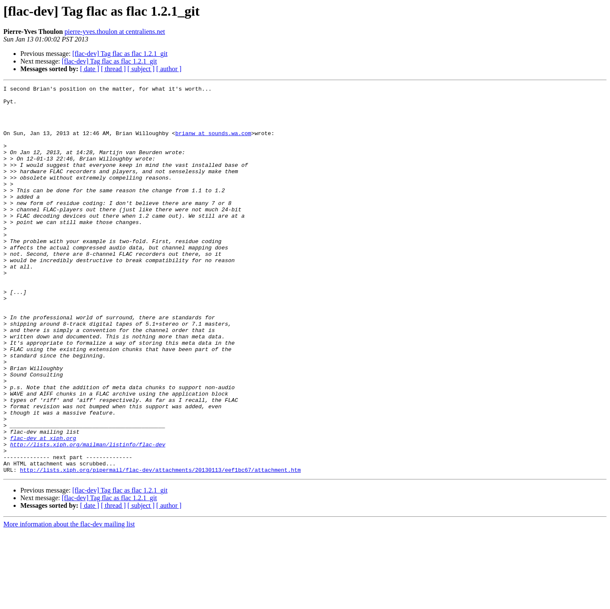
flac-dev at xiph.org (43, 509)
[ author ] (169, 68)
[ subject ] (141, 68)
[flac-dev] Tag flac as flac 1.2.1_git (120, 53)
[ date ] (89, 68)
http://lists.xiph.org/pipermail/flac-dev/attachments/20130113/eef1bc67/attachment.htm (160, 547)
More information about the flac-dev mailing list (69, 601)
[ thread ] (113, 68)
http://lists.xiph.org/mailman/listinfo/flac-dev (88, 516)
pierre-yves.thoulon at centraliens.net (114, 31)
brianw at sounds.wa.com (213, 143)
